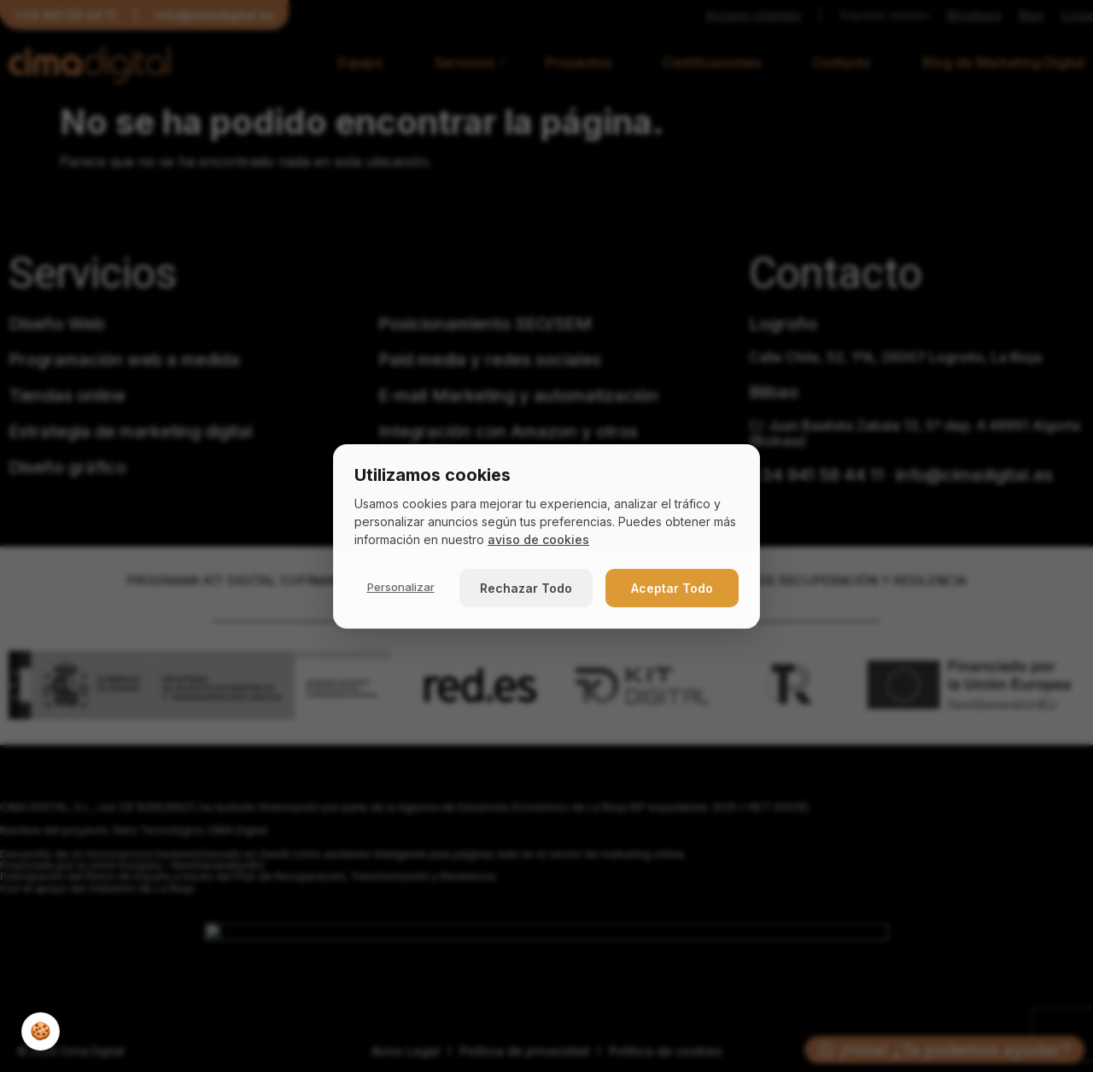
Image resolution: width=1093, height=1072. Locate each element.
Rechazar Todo (526, 588)
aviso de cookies (538, 539)
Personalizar (401, 587)
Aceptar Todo (672, 588)
